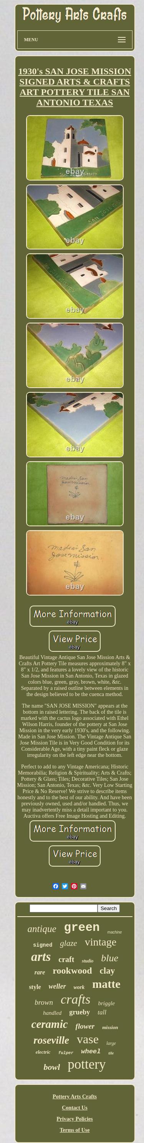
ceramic (49, 1024)
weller (57, 986)
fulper (66, 1053)
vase (88, 1039)
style (35, 987)
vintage (100, 942)
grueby (79, 1012)
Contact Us (75, 1108)
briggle (106, 1003)
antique (42, 929)
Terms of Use (74, 1130)
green (82, 927)
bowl (52, 1067)
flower (85, 1026)
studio (87, 961)
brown (44, 1002)
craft (66, 959)
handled (52, 1013)
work (79, 987)
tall (102, 1012)
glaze (68, 943)
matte (106, 983)
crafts (75, 999)
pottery (87, 1064)
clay (107, 971)
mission (110, 1027)
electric (43, 1052)
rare (40, 972)
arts (41, 957)
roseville (51, 1040)
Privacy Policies (74, 1119)
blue (109, 958)
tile (111, 1053)
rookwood (72, 971)
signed (42, 945)
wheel (91, 1051)
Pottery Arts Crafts (75, 1096)
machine (115, 932)
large (111, 1043)
